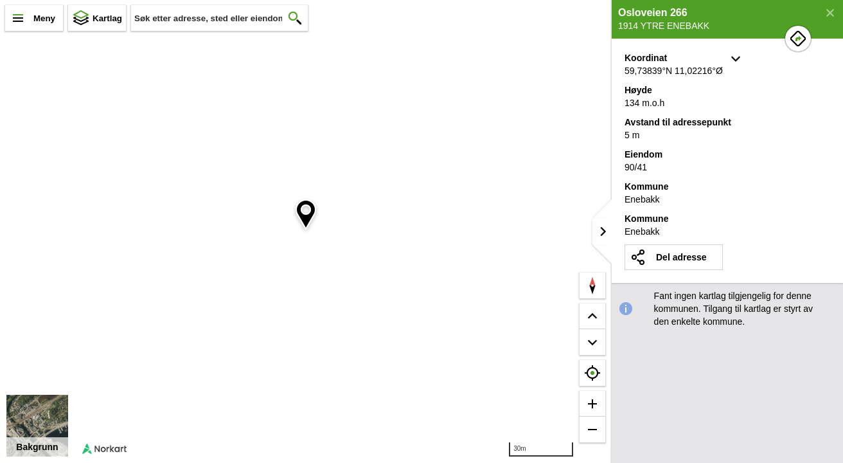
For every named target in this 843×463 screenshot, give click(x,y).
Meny (44, 18)
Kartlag (107, 18)
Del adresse (681, 257)
